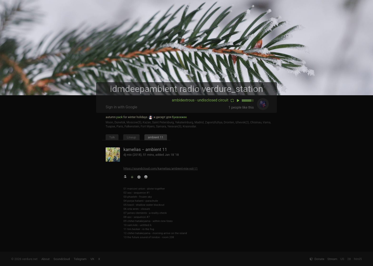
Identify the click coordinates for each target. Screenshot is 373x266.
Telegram (80, 259)
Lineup (131, 137)
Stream (332, 259)
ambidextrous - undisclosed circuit (200, 100)
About (45, 259)
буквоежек (179, 117)
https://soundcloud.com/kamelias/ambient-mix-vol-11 (160, 168)
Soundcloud (62, 259)
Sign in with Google (121, 107)
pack (119, 117)
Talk (112, 137)
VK (92, 259)
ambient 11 (155, 137)
